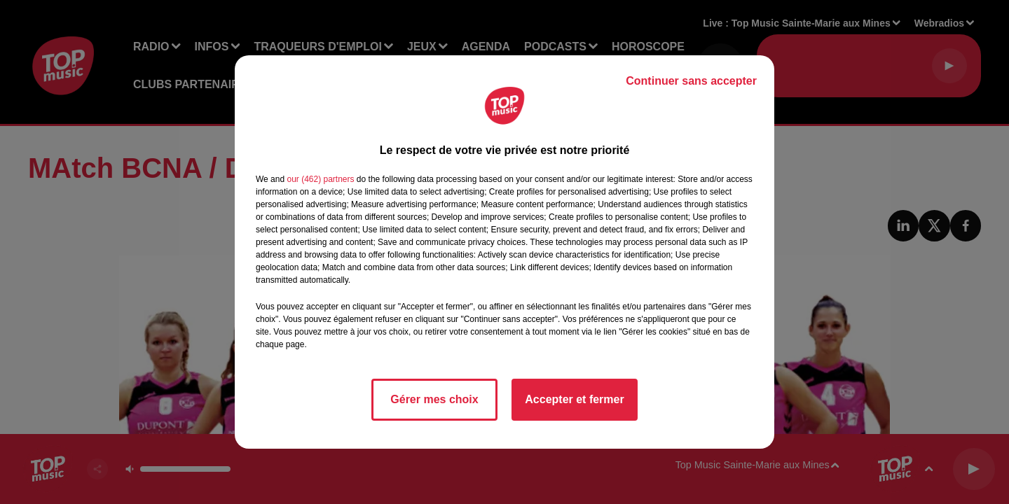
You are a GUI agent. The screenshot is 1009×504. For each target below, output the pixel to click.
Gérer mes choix (434, 399)
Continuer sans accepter (691, 81)
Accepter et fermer (574, 399)
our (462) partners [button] (320, 179)
